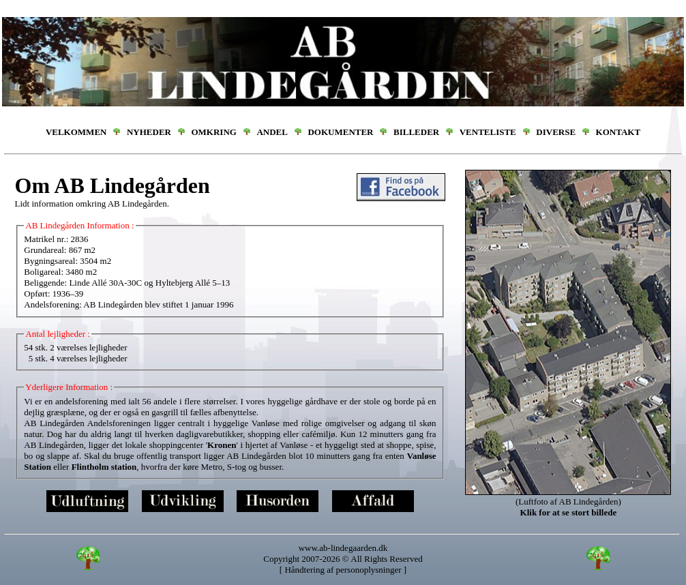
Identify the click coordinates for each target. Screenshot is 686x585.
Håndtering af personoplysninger (342, 570)
